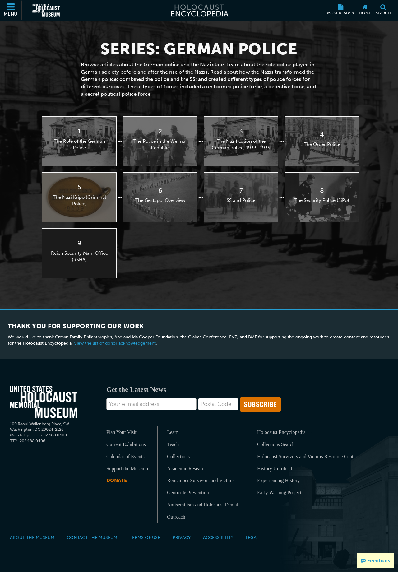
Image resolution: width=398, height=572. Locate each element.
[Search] (383, 10)
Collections (178, 456)
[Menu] (11, 10)
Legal (252, 537)
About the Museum (32, 537)
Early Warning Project (279, 492)
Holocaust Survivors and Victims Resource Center (307, 456)
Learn (172, 432)
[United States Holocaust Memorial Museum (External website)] (46, 10)
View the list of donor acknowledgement (115, 343)
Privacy (182, 537)
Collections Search (275, 444)
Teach (173, 444)
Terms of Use (145, 537)
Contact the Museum (92, 537)
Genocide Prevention (188, 492)
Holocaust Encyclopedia (281, 432)
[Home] (364, 10)
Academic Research (186, 468)
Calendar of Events (125, 456)
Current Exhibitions (126, 444)
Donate (116, 480)
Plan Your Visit (121, 432)
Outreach (176, 516)
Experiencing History (278, 480)
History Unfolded (274, 468)
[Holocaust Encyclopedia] (199, 10)
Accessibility (218, 537)
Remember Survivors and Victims (200, 480)
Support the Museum (127, 468)
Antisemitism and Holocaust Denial (202, 504)
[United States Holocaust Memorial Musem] (43, 402)
